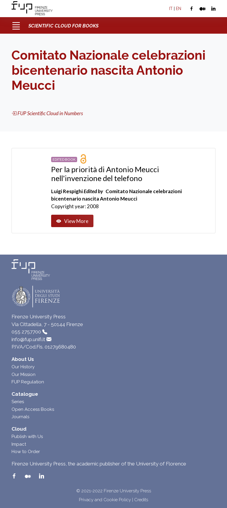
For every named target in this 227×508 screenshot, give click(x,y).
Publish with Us (27, 436)
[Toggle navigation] (16, 24)
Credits (141, 499)
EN (178, 8)
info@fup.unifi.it (28, 339)
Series (18, 401)
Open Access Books (33, 409)
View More (72, 221)
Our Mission (23, 374)
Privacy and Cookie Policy (105, 499)
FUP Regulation (28, 382)
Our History (23, 366)
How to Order (26, 451)
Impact (19, 444)
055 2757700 (26, 332)
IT (171, 8)
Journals (20, 416)
